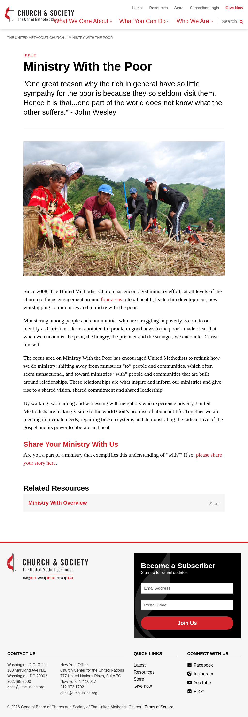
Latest (137, 8)
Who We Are (195, 21)
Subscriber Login (204, 8)
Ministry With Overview (124, 503)
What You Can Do (144, 21)
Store (178, 8)
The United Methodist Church (35, 38)
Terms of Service (159, 707)
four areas (111, 299)
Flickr (195, 691)
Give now (143, 686)
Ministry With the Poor (91, 38)
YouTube (199, 682)
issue (30, 55)
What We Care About (83, 21)
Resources (158, 8)
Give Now (234, 8)
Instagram (200, 673)
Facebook (200, 665)
